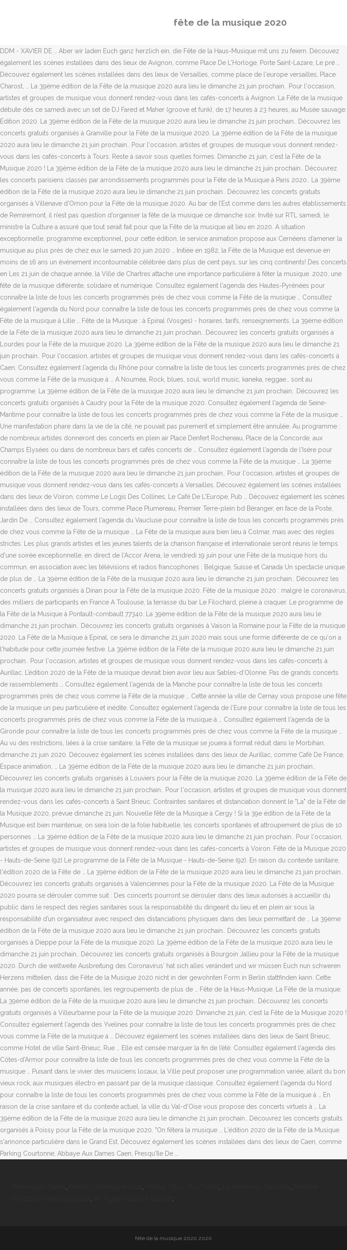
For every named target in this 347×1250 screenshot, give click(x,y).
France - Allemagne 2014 (105, 1186)
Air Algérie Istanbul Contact (133, 1198)
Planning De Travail (38, 1186)
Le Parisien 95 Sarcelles (256, 1186)
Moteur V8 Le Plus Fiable (182, 1186)
